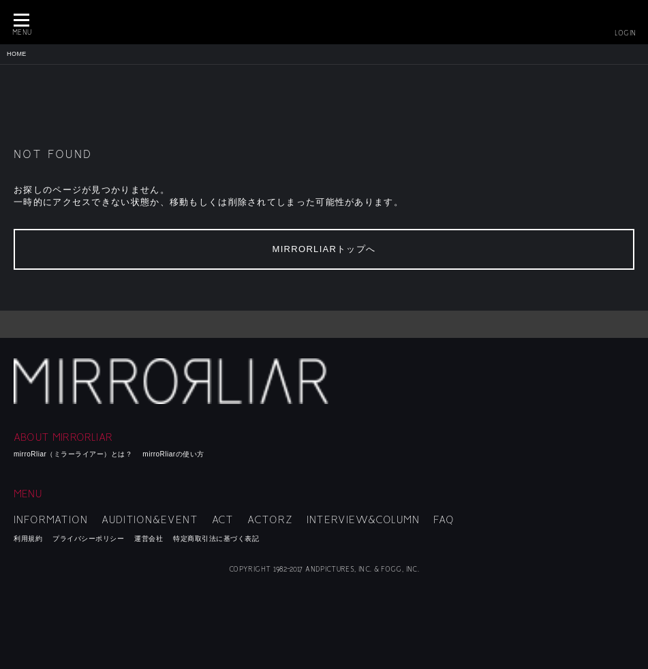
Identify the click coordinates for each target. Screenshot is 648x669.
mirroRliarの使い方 (173, 454)
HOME (17, 53)
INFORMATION (51, 519)
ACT (223, 519)
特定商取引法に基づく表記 (216, 538)
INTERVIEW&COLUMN (363, 519)
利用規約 (28, 538)
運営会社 (148, 538)
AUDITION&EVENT (150, 519)
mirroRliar (175, 381)
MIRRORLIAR (324, 22)
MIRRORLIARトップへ (324, 249)
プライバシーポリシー (88, 538)
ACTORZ (269, 519)
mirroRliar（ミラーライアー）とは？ (73, 454)
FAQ (443, 519)
